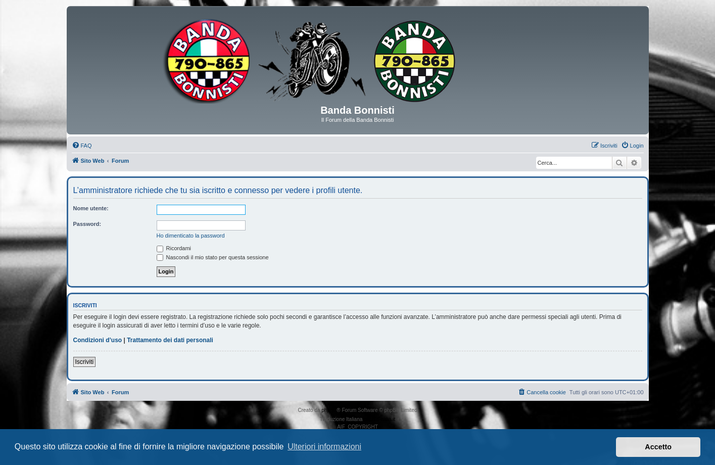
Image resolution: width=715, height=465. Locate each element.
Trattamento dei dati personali (170, 340)
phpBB (329, 410)
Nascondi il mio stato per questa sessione (213, 257)
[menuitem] (82, 146)
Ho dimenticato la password (191, 235)
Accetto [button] (658, 447)
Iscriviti (84, 361)
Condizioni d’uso (97, 340)
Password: (87, 224)
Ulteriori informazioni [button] (324, 446)
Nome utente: (91, 208)
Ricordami (174, 248)
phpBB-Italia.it (379, 419)
